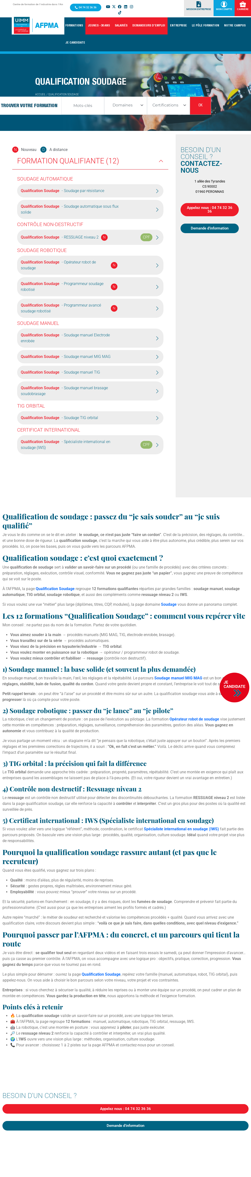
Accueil (40, 94)
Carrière (243, 9)
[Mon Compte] (224, 4)
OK (200, 106)
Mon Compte (224, 9)
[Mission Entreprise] (199, 4)
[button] (74, 25)
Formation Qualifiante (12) (68, 161)
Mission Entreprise (198, 9)
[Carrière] (243, 4)
